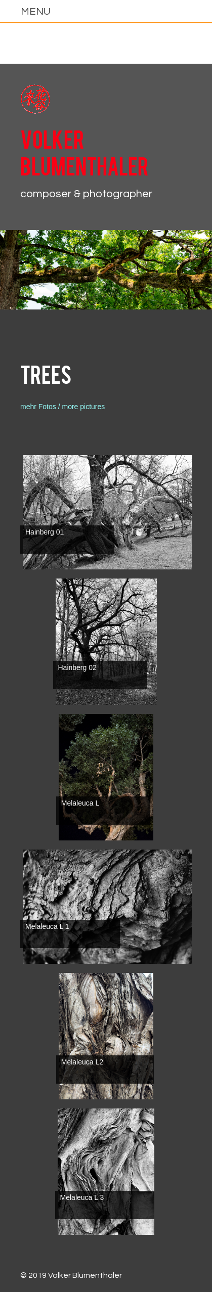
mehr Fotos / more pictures (62, 407)
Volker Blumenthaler (84, 152)
